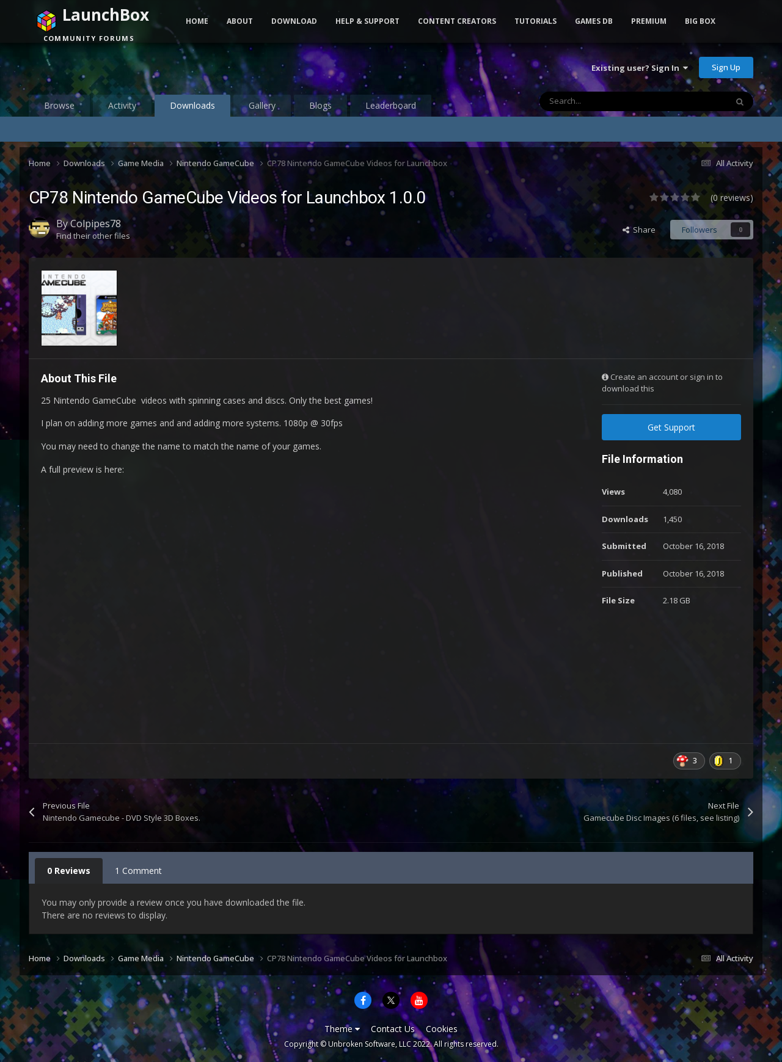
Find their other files (93, 235)
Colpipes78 (95, 223)
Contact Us (393, 1029)
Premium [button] (649, 21)
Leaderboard (390, 105)
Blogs (320, 105)
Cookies (442, 1029)
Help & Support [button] (367, 21)
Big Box (700, 21)
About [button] (240, 21)
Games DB (594, 21)
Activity (122, 105)
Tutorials (535, 21)
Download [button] (294, 21)
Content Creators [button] (457, 21)
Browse (59, 105)
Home (197, 21)
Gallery (262, 105)
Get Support (671, 427)
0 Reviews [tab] (68, 870)
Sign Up (726, 67)
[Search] (607, 101)
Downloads (192, 108)
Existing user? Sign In (639, 67)
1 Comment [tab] (138, 870)
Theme (342, 1029)
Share (639, 229)
